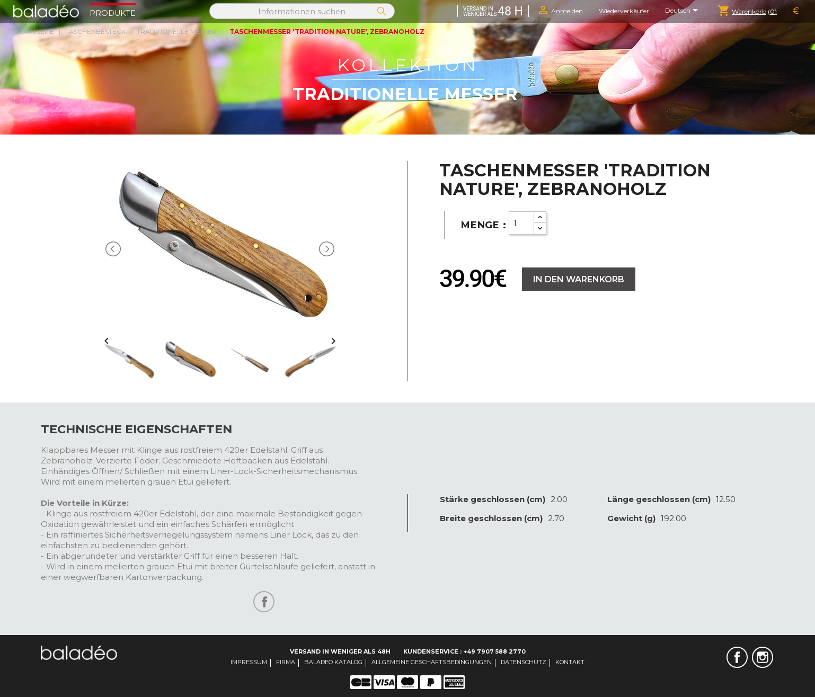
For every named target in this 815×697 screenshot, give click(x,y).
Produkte (113, 13)
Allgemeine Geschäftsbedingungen (431, 662)
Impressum (249, 662)
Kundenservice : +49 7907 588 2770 (464, 651)
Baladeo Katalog (333, 662)
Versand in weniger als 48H (340, 651)
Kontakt (569, 662)
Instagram (762, 657)
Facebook (737, 657)
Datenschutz (523, 662)
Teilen (263, 601)
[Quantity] (521, 223)
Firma (285, 662)
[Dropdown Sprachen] (683, 11)
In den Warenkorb (578, 279)
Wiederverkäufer (624, 11)
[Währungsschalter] (796, 11)
